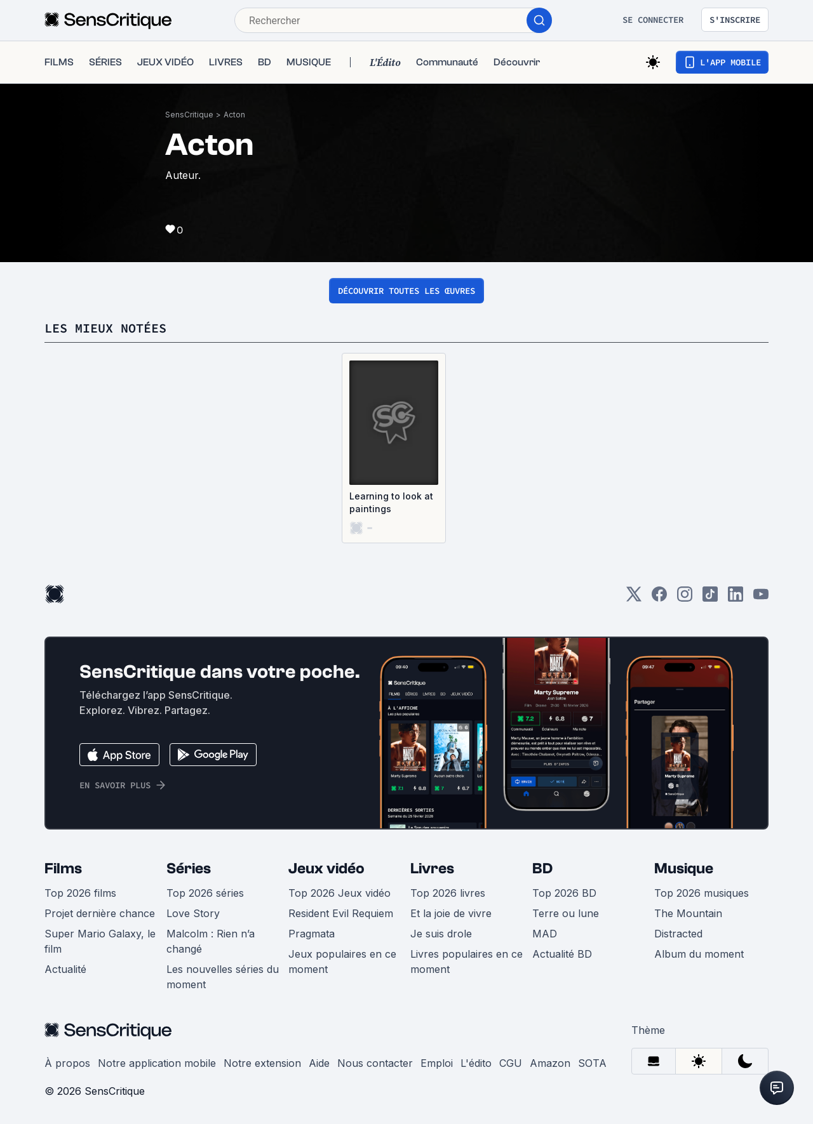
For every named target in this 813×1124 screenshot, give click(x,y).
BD (542, 868)
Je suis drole (441, 933)
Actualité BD (562, 954)
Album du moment (699, 954)
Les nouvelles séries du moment (222, 977)
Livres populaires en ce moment (466, 961)
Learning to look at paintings (391, 502)
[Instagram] (684, 598)
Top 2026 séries (205, 893)
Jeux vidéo (326, 868)
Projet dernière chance (99, 913)
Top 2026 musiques (701, 893)
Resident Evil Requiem (340, 913)
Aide (319, 1063)
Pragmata (311, 933)
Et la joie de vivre (451, 913)
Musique (683, 868)
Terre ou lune (565, 913)
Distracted (678, 933)
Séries (188, 868)
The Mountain (688, 913)
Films (63, 868)
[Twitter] (634, 598)
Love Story (193, 913)
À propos (67, 1063)
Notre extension (262, 1063)
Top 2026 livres (447, 893)
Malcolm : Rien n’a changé (210, 941)
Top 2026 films (80, 893)
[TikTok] (710, 598)
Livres (432, 868)
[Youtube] (761, 598)
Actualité (65, 969)
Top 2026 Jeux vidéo (339, 893)
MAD (544, 933)
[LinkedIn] (735, 598)
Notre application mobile (157, 1063)
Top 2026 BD (564, 893)
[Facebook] (659, 598)
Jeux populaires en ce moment (342, 961)
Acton (234, 114)
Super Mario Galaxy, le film (100, 941)
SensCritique (189, 114)
